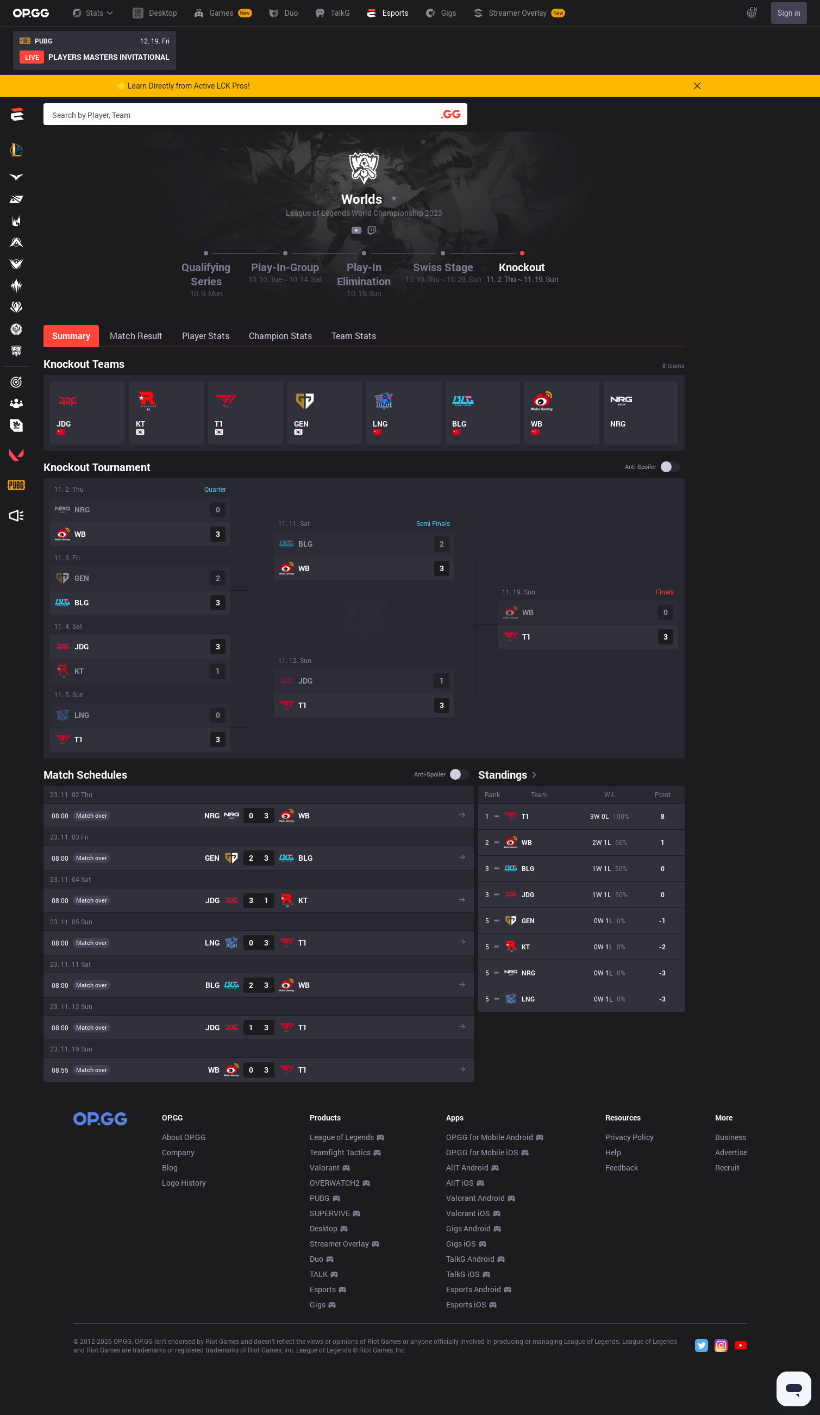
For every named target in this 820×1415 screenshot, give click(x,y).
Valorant (325, 1167)
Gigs (318, 1304)
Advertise (731, 1152)
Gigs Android (468, 1228)
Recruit (727, 1167)
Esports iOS (466, 1304)
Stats (92, 13)
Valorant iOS (468, 1213)
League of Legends (342, 1137)
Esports (323, 1289)
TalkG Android (470, 1259)
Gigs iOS (461, 1243)
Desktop (323, 1228)
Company (178, 1152)
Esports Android (473, 1289)
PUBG (320, 1198)
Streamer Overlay (339, 1243)
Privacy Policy (629, 1137)
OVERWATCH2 (335, 1183)
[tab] (72, 336)
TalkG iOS (463, 1274)
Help (613, 1152)
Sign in (789, 13)
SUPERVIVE (330, 1213)
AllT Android (467, 1167)
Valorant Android (475, 1198)
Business (730, 1137)
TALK (319, 1274)
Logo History (184, 1183)
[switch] (670, 466)
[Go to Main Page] (31, 13)
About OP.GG (184, 1137)
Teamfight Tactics (340, 1152)
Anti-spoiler (640, 467)
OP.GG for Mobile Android (489, 1137)
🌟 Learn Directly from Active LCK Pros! (183, 86)
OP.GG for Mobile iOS (482, 1152)
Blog (170, 1167)
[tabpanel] (364, 719)
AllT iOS (460, 1183)
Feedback (621, 1167)
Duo (316, 1259)
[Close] (697, 85)
